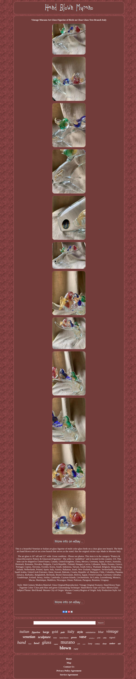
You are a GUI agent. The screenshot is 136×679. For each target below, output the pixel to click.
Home (69, 659)
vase (82, 636)
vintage (112, 631)
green (74, 637)
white (105, 638)
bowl (36, 643)
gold (55, 632)
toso (55, 638)
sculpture (44, 637)
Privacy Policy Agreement (68, 670)
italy (71, 631)
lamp (90, 643)
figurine (36, 632)
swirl (84, 644)
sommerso (90, 632)
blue (101, 632)
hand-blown (64, 638)
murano (68, 642)
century (97, 644)
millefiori (92, 638)
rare (76, 648)
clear (105, 644)
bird (29, 644)
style (80, 632)
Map (69, 663)
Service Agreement (69, 674)
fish (79, 644)
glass (46, 642)
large (46, 632)
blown (65, 648)
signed (112, 637)
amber (112, 643)
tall (119, 644)
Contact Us (69, 667)
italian (24, 632)
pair (63, 632)
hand (21, 642)
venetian (29, 637)
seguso (56, 644)
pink (98, 638)
